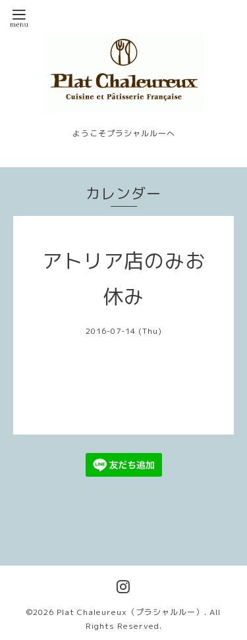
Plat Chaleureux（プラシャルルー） (130, 612)
